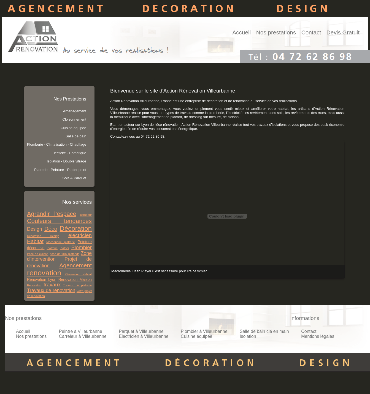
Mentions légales (317, 336)
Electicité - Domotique (69, 153)
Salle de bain (76, 136)
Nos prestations (276, 32)
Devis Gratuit (343, 32)
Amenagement (74, 111)
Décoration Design (43, 236)
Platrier (64, 248)
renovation (44, 273)
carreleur (86, 214)
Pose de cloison (37, 254)
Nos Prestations (69, 99)
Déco (50, 229)
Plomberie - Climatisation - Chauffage (56, 144)
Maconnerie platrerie (60, 242)
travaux (52, 284)
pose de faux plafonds (64, 254)
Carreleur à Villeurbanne (83, 336)
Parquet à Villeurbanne (141, 331)
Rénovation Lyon (41, 280)
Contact (311, 32)
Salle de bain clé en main (264, 331)
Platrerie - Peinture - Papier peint (60, 170)
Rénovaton (34, 285)
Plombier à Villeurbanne (204, 331)
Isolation (248, 336)
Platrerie (52, 248)
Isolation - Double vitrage (66, 161)
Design (34, 229)
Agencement (75, 265)
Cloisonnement (74, 119)
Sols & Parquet (74, 178)
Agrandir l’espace (51, 213)
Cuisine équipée (73, 128)
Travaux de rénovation (51, 290)
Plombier (81, 247)
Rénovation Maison (75, 280)
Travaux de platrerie (77, 285)
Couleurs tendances (59, 221)
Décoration (76, 228)
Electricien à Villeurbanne (143, 336)
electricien (80, 235)
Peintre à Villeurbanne (80, 331)
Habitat (35, 241)
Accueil (241, 32)
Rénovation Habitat (78, 274)
